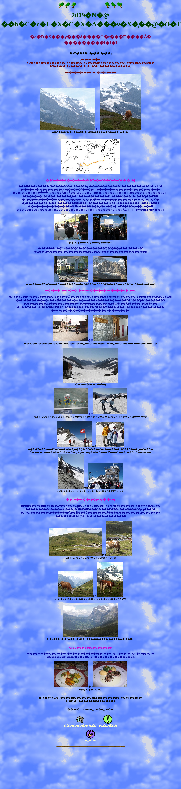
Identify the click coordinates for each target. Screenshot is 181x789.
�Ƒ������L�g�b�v (80, 725)
